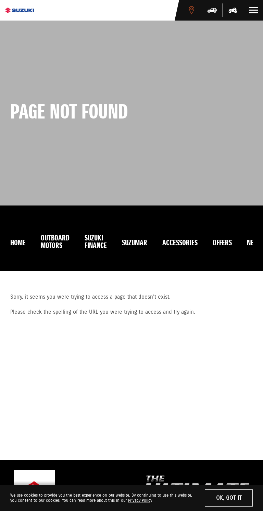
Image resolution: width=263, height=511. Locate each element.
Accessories (180, 243)
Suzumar (134, 243)
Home (18, 243)
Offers (222, 243)
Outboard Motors (55, 242)
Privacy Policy (140, 500)
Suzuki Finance (96, 242)
